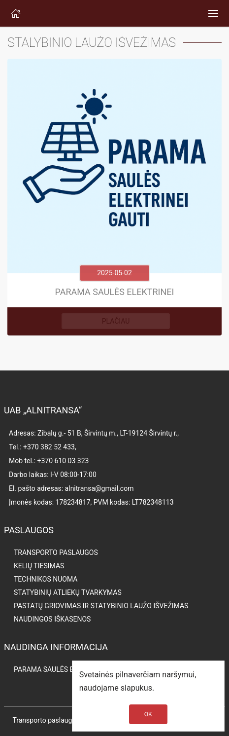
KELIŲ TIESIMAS (39, 566)
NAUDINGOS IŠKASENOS (52, 619)
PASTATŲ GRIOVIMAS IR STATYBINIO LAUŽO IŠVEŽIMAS (101, 606)
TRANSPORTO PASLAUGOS (56, 552)
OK (148, 714)
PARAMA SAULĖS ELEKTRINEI (60, 669)
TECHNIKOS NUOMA (45, 579)
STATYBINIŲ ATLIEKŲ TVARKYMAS (68, 592)
